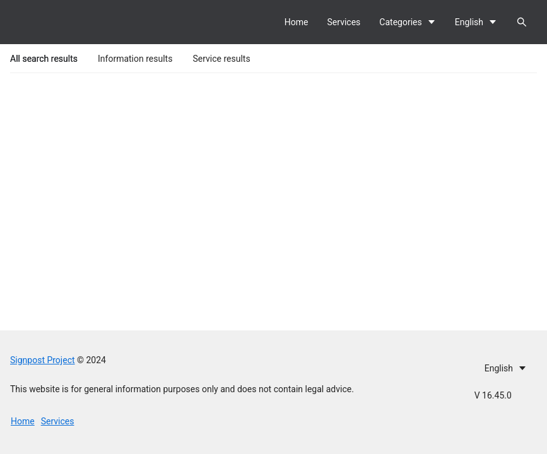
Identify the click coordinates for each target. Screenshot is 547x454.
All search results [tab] (44, 59)
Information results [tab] (135, 59)
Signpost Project (42, 360)
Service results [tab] (221, 59)
